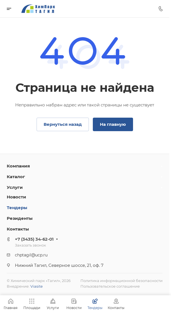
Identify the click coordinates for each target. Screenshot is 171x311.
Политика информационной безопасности (121, 280)
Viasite (36, 286)
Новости (16, 197)
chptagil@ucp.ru (31, 255)
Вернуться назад (63, 124)
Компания (18, 166)
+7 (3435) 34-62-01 (34, 239)
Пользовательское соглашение (110, 286)
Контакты (18, 229)
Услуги (15, 187)
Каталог (16, 176)
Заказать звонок (30, 245)
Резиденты (20, 218)
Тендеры (17, 207)
